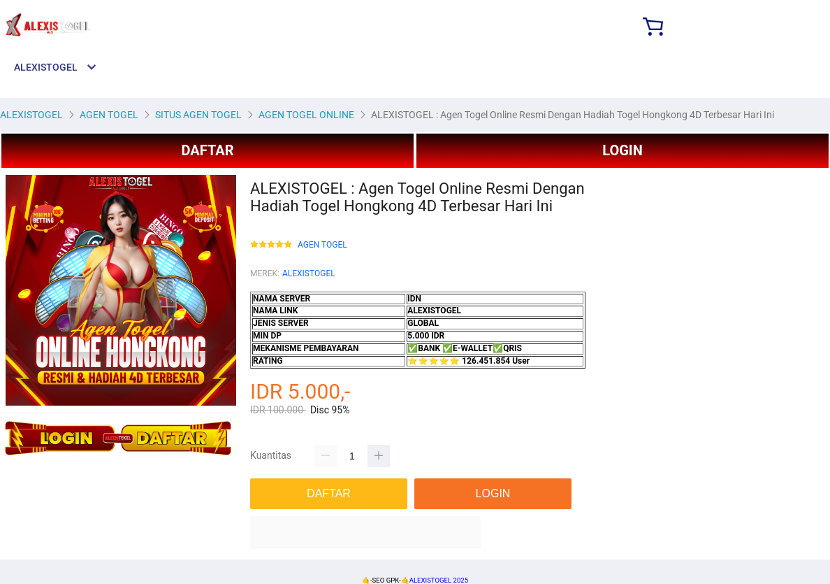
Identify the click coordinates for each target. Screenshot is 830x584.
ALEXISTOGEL (308, 273)
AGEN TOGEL (322, 245)
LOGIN (622, 150)
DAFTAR (207, 150)
